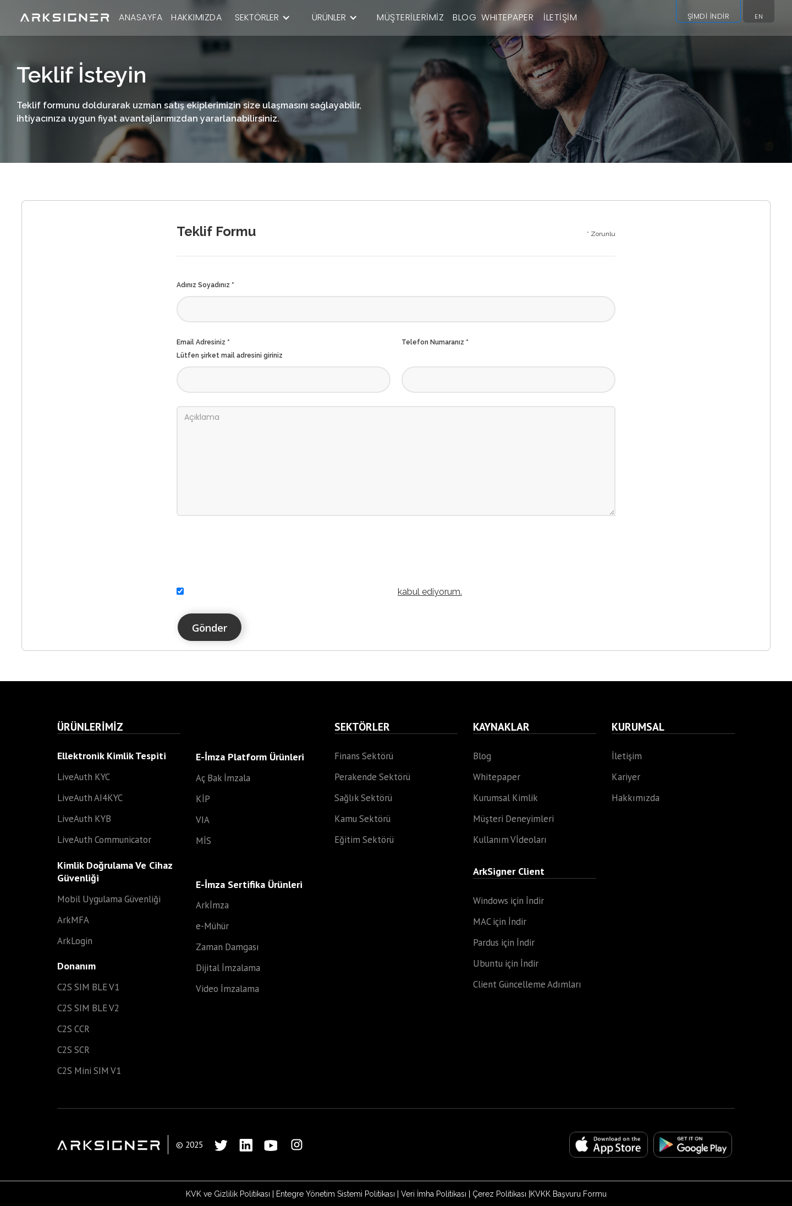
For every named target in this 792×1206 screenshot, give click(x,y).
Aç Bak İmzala (223, 778)
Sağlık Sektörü (363, 798)
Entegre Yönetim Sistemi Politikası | (338, 1193)
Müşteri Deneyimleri (513, 819)
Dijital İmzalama (228, 968)
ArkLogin (74, 941)
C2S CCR (73, 1029)
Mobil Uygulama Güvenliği (109, 899)
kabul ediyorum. (430, 591)
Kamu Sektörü (362, 819)
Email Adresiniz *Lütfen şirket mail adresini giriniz (230, 348)
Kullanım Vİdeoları (510, 840)
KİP (203, 799)
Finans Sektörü (363, 756)
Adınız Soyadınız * (205, 285)
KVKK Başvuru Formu (568, 1193)
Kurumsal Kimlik (505, 798)
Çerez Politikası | (501, 1193)
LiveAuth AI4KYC (90, 798)
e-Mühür (212, 926)
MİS (203, 841)
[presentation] (260, 543)
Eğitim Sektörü (364, 840)
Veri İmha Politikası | (436, 1193)
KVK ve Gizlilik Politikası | (231, 1193)
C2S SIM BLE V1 (88, 987)
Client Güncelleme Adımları (527, 984)
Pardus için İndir (504, 942)
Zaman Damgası (227, 947)
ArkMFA (73, 920)
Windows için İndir (508, 901)
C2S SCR (73, 1050)
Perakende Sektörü (372, 777)
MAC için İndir (499, 922)
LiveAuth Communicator (104, 840)
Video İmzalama (227, 989)
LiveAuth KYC (83, 777)
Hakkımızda (635, 798)
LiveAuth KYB (84, 819)
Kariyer (626, 777)
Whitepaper (496, 777)
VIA (203, 820)
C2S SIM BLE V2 (88, 1008)
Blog (482, 756)
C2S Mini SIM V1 (89, 1071)
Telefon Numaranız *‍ (435, 342)
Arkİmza (212, 905)
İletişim (627, 756)
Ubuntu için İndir (505, 963)
